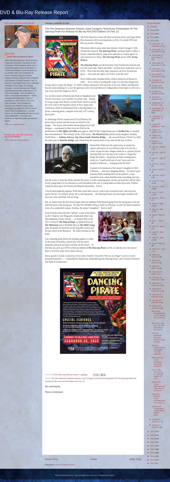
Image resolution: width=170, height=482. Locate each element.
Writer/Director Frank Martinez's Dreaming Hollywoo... (157, 362)
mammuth (93, 475)
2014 (152, 456)
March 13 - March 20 (156, 261)
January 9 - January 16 (156, 420)
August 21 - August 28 (156, 131)
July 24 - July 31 (158, 153)
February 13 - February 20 (157, 284)
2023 (152, 37)
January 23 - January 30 (156, 301)
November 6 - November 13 (157, 75)
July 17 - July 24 (158, 158)
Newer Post (51, 459)
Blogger (111, 475)
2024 (152, 34)
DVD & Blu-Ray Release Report (34, 12)
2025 (152, 30)
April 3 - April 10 (158, 243)
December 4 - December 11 (157, 56)
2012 (152, 463)
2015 (152, 453)
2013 (152, 460)
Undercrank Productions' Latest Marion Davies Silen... (158, 410)
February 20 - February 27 (157, 278)
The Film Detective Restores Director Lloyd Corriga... (158, 337)
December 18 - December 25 (157, 45)
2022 (152, 41)
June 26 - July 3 (158, 175)
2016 (152, 449)
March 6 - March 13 (155, 267)
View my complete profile (15, 124)
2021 (152, 432)
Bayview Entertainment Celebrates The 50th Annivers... (158, 349)
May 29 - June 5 (158, 198)
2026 (152, 27)
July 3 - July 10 (158, 170)
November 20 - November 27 (157, 64)
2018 (152, 442)
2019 (152, 439)
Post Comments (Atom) (65, 465)
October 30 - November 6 (156, 81)
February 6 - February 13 (156, 290)
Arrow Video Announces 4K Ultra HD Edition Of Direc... (157, 374)
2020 (152, 435)
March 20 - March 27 (156, 256)
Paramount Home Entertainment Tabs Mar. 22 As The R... (158, 386)
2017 (152, 446)
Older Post (135, 459)
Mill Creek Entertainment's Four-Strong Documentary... (158, 315)
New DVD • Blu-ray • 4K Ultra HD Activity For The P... (158, 326)
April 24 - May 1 (158, 226)
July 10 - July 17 (158, 164)
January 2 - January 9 (156, 426)
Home (93, 459)
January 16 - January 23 (156, 307)
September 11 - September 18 (158, 117)
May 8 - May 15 (158, 215)
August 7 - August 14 (155, 142)
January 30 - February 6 (156, 295)
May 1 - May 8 (158, 221)
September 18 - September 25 (158, 109)
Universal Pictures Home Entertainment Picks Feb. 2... (158, 398)
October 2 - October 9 (156, 98)
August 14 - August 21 (156, 136)
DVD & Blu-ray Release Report (20, 57)
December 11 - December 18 (157, 51)
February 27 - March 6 (157, 273)
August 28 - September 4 (156, 125)
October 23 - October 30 (156, 87)
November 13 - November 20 (157, 70)
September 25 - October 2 (158, 104)
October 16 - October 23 (156, 92)
